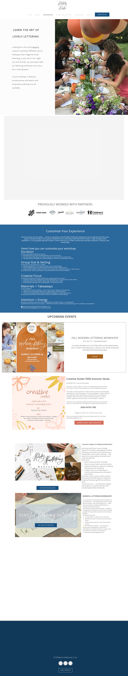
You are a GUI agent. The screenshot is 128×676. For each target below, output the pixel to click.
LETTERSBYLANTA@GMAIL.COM (65, 657)
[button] (47, 488)
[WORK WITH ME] (102, 15)
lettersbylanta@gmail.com (74, 418)
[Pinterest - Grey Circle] (65, 663)
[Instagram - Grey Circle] (70, 663)
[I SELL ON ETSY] (65, 670)
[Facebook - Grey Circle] (60, 663)
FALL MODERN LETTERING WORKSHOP (95, 338)
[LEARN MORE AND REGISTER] (89, 423)
